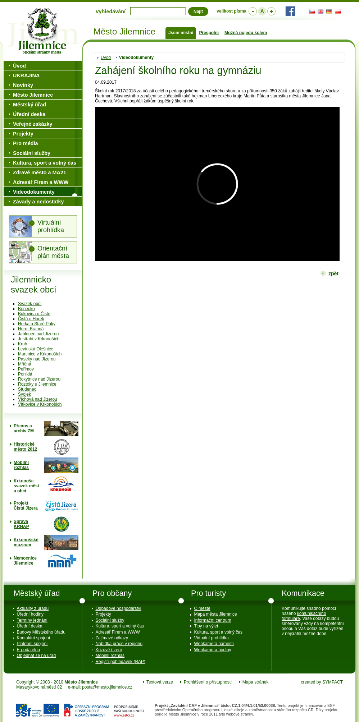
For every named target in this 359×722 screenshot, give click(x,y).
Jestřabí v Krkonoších (38, 338)
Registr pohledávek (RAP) (120, 661)
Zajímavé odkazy (111, 637)
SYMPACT (332, 682)
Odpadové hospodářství (118, 608)
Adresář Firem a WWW (40, 182)
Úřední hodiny (30, 614)
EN (319, 11)
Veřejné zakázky (33, 124)
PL (336, 11)
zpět (333, 273)
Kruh (22, 343)
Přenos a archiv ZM (24, 428)
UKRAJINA (26, 75)
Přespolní (209, 32)
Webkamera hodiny (212, 649)
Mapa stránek (255, 682)
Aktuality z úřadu (33, 608)
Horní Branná (31, 328)
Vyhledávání (111, 11)
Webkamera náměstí (214, 643)
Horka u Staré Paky (36, 323)
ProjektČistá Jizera (26, 506)
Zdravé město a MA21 (39, 172)
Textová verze (159, 682)
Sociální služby (31, 153)
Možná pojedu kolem (245, 32)
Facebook (290, 11)
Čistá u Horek (31, 318)
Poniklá (25, 374)
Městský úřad (29, 104)
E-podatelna (28, 649)
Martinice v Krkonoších (40, 354)
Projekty (23, 134)
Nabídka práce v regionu (118, 643)
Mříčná (24, 364)
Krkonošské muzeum (26, 542)
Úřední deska (29, 114)
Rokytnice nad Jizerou (39, 379)
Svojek (24, 394)
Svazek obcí (29, 303)
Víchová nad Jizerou (37, 399)
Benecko (26, 308)
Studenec (27, 389)
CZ (310, 11)
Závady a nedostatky (38, 201)
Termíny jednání (32, 620)
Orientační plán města (53, 252)
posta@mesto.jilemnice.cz (107, 687)
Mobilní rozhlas (21, 465)
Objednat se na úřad (36, 655)
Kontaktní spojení (33, 637)
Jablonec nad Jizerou (38, 333)
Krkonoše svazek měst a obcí (26, 485)
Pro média (25, 143)
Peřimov (26, 369)
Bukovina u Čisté (34, 313)
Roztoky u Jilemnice (37, 384)
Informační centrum (212, 620)
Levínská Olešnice (35, 348)
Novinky (23, 85)
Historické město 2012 (25, 447)
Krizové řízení (108, 649)
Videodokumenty (136, 57)
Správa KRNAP (21, 524)
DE (328, 11)
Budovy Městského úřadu (41, 632)
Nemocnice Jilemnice (25, 561)
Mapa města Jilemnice (215, 614)
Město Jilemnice (43, 31)
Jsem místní (180, 32)
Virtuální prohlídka (50, 226)
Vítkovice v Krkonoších (40, 404)
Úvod (106, 57)
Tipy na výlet (206, 626)
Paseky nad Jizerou (37, 359)
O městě (202, 608)
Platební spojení (32, 643)
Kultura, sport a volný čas (44, 163)
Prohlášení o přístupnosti (208, 682)
